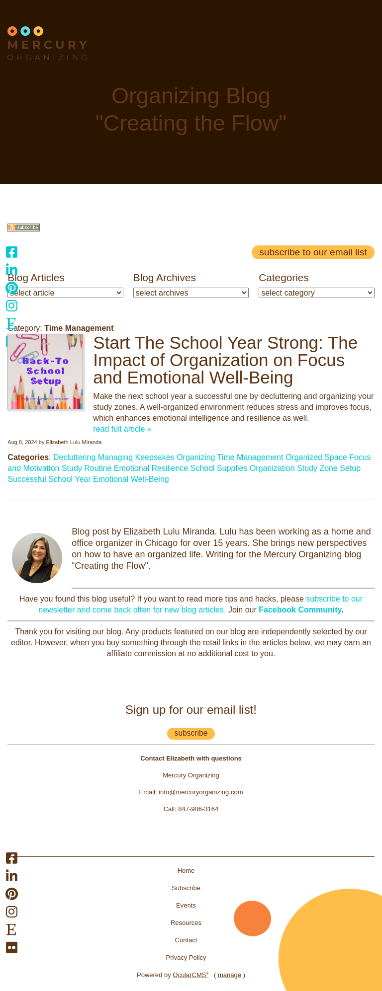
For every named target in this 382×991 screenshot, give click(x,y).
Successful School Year (49, 479)
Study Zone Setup (329, 468)
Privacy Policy (186, 957)
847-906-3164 (198, 809)
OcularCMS (190, 975)
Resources (186, 922)
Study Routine (87, 468)
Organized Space (316, 457)
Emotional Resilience (151, 468)
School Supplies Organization (243, 468)
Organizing (196, 457)
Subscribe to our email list (313, 252)
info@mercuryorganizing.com (201, 792)
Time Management (250, 457)
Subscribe (186, 888)
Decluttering (74, 457)
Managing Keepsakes (136, 457)
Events (186, 905)
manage (229, 975)
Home (186, 870)
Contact (186, 940)
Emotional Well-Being (131, 479)
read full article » (122, 429)
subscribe (191, 733)
